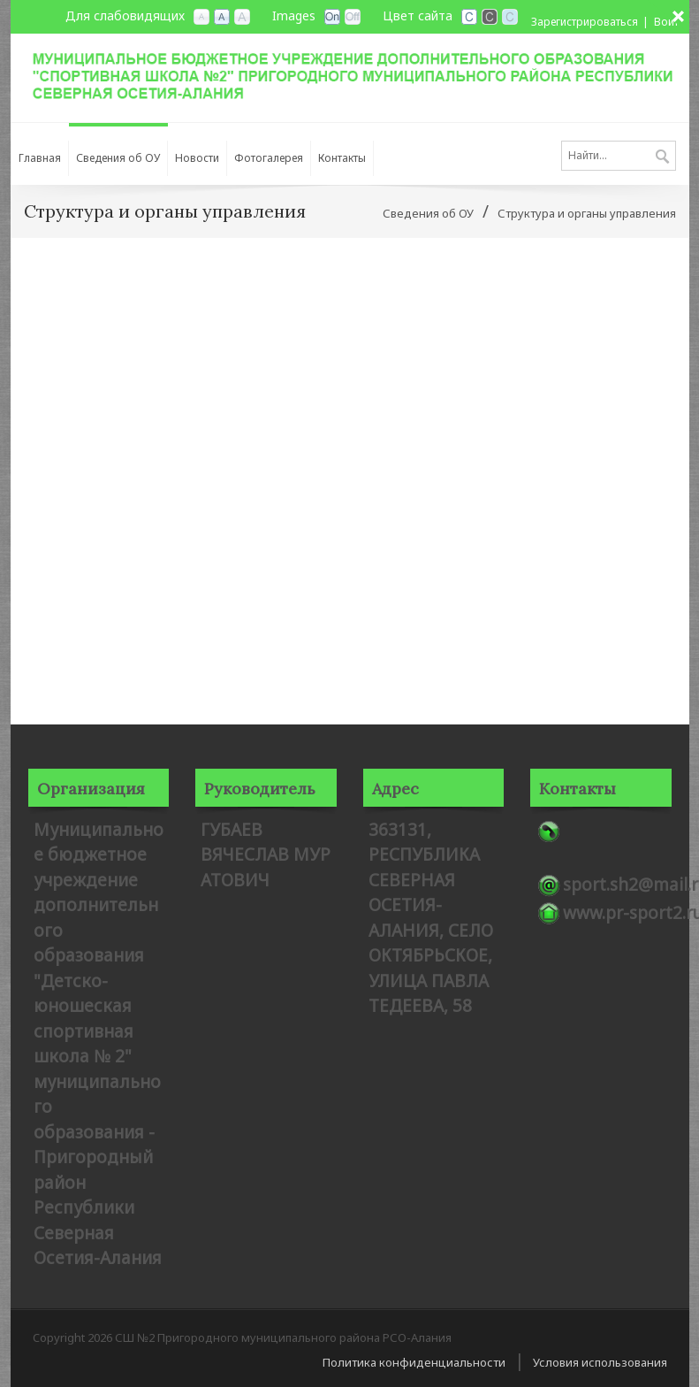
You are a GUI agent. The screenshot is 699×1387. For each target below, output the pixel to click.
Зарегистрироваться (584, 21)
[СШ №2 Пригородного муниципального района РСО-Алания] (350, 74)
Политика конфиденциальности (414, 1362)
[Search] (618, 156)
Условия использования (600, 1362)
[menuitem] (40, 154)
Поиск (662, 157)
